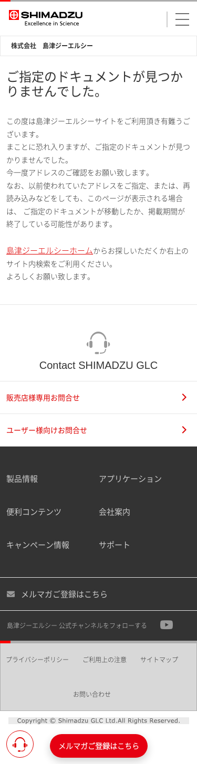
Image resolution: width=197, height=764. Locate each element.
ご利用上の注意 (104, 659)
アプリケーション (130, 478)
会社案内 (114, 511)
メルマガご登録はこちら (57, 594)
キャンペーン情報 (37, 544)
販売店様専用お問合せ (96, 397)
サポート (114, 544)
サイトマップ (159, 659)
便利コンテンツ (33, 511)
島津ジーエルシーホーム (49, 250)
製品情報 (22, 478)
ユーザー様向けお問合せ (96, 430)
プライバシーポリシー (37, 659)
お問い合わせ (92, 694)
